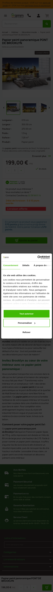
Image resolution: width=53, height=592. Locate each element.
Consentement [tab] (10, 265)
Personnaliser (26, 323)
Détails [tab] (25, 265)
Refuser (27, 332)
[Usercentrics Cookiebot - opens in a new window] (38, 257)
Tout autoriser (27, 313)
